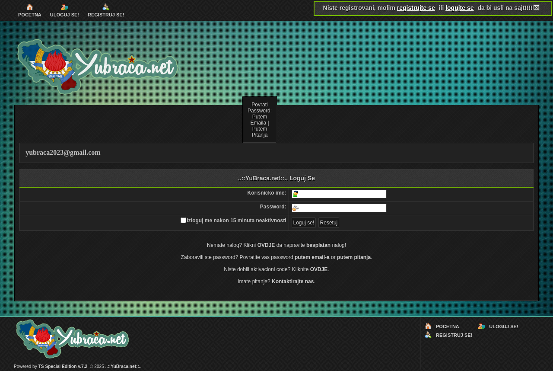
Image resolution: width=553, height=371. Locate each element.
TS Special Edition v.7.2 (63, 366)
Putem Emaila (258, 120)
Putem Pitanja (260, 132)
